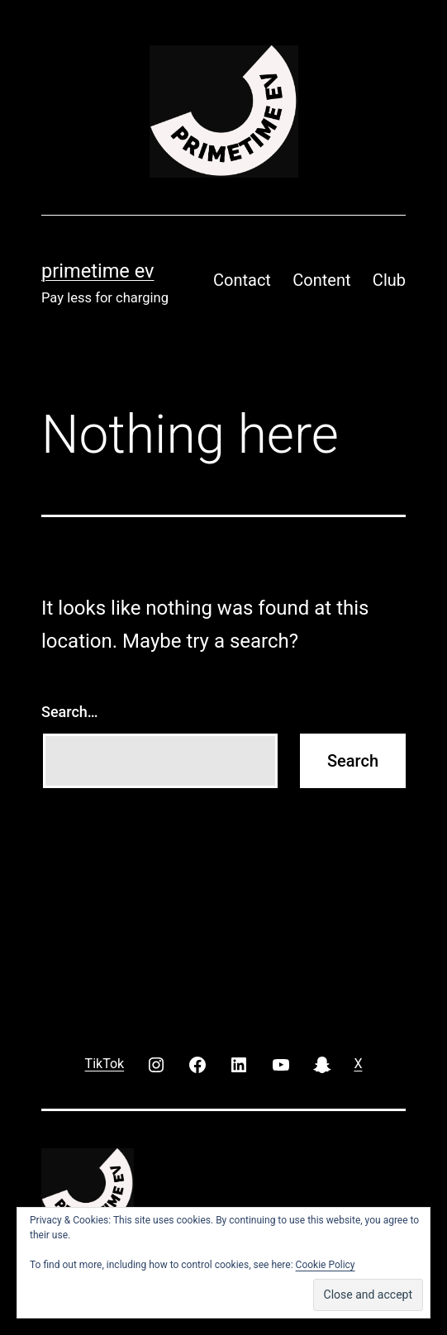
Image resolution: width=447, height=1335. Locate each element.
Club (389, 280)
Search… (69, 711)
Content (321, 280)
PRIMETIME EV (97, 271)
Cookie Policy (325, 1265)
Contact (242, 280)
